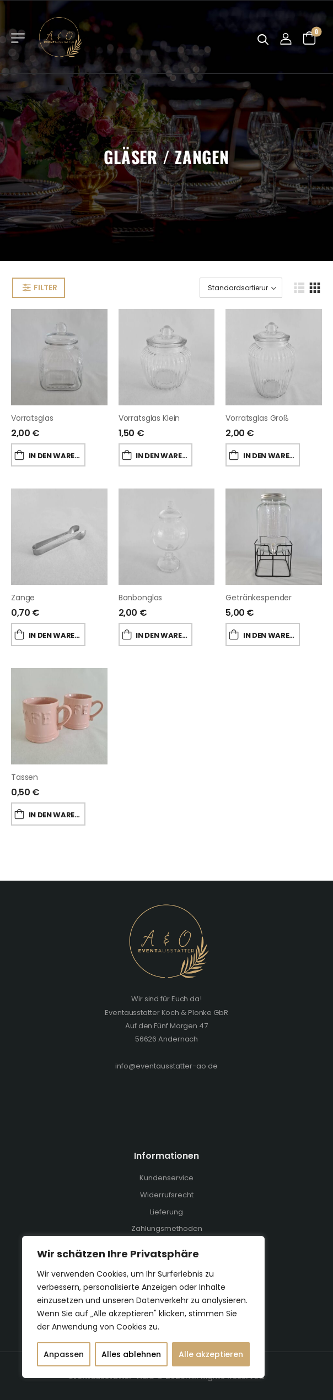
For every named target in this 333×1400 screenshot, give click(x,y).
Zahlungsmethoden (166, 1228)
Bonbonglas (141, 597)
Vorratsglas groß (257, 418)
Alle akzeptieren (211, 1354)
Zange (23, 597)
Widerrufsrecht (167, 1195)
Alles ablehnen (131, 1354)
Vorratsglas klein (149, 418)
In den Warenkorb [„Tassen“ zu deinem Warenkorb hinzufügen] (57, 815)
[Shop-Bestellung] (241, 288)
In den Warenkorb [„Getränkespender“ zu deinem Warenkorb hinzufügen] (271, 635)
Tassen (24, 777)
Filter (45, 287)
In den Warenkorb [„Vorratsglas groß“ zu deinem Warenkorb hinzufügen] (271, 456)
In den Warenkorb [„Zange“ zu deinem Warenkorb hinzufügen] (57, 635)
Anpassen (64, 1354)
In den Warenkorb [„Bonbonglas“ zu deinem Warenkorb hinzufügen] (164, 635)
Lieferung (166, 1212)
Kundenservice (166, 1178)
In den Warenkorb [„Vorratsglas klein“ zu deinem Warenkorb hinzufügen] (164, 456)
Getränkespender (258, 597)
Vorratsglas (32, 418)
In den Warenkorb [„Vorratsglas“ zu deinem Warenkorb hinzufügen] (57, 456)
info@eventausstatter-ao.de (166, 1066)
